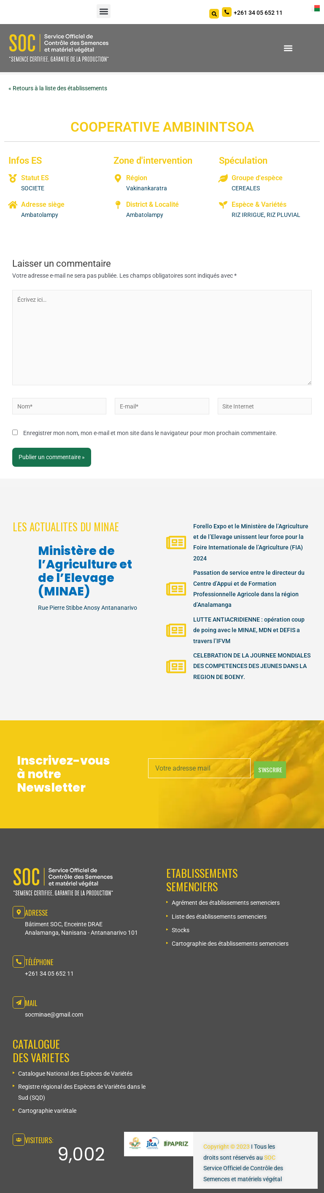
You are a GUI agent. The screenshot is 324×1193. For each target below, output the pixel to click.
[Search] (214, 14)
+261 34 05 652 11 (49, 973)
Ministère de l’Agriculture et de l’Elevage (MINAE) (85, 571)
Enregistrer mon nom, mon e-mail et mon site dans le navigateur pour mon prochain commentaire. (150, 433)
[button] (104, 11)
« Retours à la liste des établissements (57, 88)
